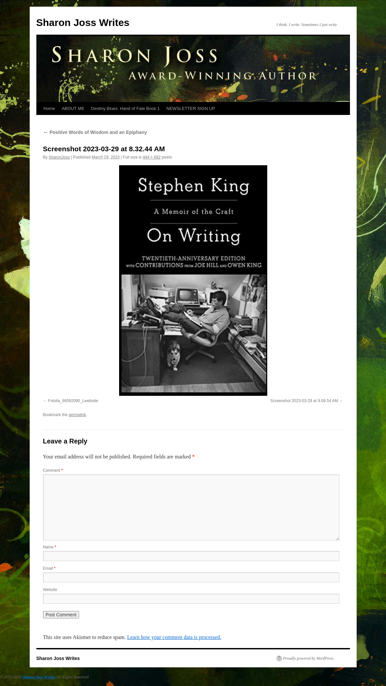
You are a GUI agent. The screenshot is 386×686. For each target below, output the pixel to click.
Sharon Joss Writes (83, 22)
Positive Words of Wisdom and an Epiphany (95, 132)
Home (49, 108)
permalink (77, 414)
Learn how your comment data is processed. (174, 637)
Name (49, 547)
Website (50, 589)
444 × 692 (152, 157)
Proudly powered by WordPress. (309, 658)
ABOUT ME (73, 108)
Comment (53, 470)
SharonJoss (59, 157)
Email (49, 568)
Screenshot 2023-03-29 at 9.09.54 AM (304, 400)
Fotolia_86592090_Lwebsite (73, 400)
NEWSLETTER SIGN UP (190, 108)
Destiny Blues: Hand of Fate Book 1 (125, 108)
